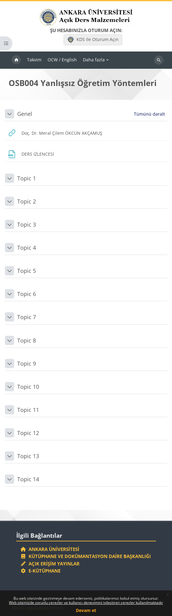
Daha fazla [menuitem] (94, 60)
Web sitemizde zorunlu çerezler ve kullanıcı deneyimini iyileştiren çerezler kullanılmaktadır (86, 602)
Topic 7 (26, 317)
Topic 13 (28, 456)
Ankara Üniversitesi (50, 549)
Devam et (86, 610)
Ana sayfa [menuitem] (16, 60)
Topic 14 (28, 479)
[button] (9, 113)
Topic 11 (28, 409)
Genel (24, 113)
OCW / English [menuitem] (62, 60)
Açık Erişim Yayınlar (51, 564)
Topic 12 (28, 433)
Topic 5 (26, 270)
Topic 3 (26, 224)
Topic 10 (28, 386)
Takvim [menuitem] (34, 60)
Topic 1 (26, 178)
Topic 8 (26, 340)
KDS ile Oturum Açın (93, 39)
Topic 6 (26, 294)
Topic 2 (26, 201)
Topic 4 (26, 247)
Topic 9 (26, 363)
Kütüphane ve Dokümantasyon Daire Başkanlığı (86, 556)
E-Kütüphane (41, 571)
